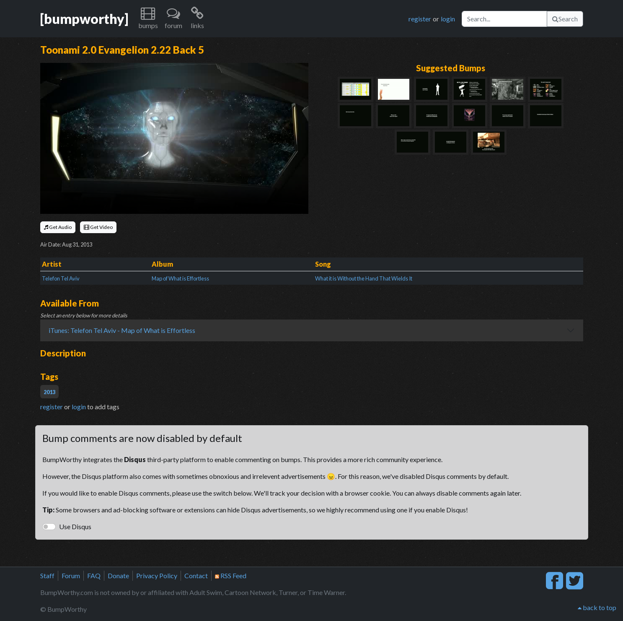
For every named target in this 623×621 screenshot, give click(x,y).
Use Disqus (75, 526)
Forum (71, 575)
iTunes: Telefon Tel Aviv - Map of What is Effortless (122, 330)
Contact (196, 575)
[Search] (504, 19)
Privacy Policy (156, 575)
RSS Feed (230, 575)
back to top (597, 607)
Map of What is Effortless (180, 278)
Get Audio (58, 227)
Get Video (98, 227)
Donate (118, 575)
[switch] (49, 526)
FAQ (94, 575)
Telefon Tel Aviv (61, 278)
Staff (47, 575)
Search (565, 19)
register (419, 19)
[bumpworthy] (84, 18)
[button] (148, 18)
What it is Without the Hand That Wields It (363, 278)
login (448, 19)
